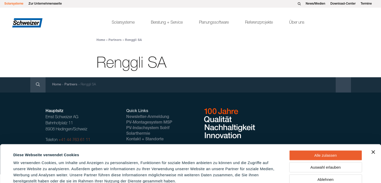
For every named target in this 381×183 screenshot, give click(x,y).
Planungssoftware (214, 23)
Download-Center (343, 3)
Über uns (296, 23)
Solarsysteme (13, 3)
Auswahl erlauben (325, 139)
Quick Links (137, 111)
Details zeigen (217, 173)
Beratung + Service (167, 23)
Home (100, 40)
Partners (115, 40)
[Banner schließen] (373, 123)
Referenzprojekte (259, 23)
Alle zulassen (325, 127)
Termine (366, 3)
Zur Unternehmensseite (45, 3)
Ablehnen (325, 151)
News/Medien (315, 3)
